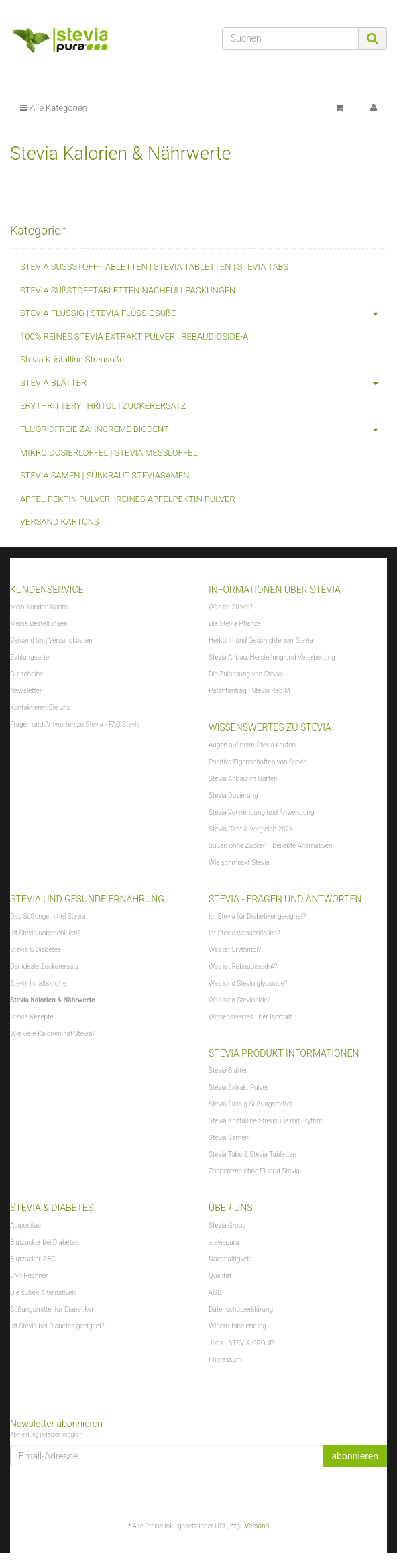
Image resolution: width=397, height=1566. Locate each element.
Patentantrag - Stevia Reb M (249, 690)
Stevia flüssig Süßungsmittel (250, 1104)
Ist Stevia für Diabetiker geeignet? (257, 916)
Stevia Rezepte (32, 1017)
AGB (215, 1292)
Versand (257, 1526)
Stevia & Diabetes (35, 949)
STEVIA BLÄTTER (203, 383)
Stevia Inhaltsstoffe (38, 983)
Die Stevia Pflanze (235, 623)
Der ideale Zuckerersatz (44, 966)
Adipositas (25, 1225)
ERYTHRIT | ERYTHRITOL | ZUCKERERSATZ (103, 406)
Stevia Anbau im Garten (243, 778)
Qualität (220, 1276)
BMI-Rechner (29, 1276)
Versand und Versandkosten (51, 640)
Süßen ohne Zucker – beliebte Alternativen (271, 845)
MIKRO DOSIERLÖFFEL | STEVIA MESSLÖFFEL (109, 453)
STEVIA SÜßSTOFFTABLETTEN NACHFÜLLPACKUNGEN (127, 290)
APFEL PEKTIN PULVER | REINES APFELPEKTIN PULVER (127, 499)
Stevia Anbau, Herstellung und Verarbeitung (272, 657)
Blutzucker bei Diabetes (44, 1242)
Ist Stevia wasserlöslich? (244, 933)
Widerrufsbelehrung (237, 1326)
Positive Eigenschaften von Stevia (258, 762)
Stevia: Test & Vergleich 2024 (251, 829)
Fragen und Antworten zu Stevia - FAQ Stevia (75, 724)
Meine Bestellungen (39, 623)
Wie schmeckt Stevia (239, 862)
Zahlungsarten (31, 657)
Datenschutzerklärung (241, 1309)
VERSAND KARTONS (59, 522)
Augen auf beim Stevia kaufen (252, 745)
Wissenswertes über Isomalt (250, 1017)
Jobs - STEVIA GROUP (241, 1343)
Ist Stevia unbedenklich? (45, 933)
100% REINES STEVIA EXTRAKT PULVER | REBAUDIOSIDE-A (134, 336)
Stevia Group (227, 1225)
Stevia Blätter (228, 1070)
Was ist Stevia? (231, 607)
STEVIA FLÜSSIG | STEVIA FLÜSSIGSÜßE (203, 313)
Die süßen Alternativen (43, 1292)
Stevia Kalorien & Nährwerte (52, 1000)
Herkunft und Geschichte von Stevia (261, 640)
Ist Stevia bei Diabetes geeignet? (57, 1326)
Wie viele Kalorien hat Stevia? (52, 1033)
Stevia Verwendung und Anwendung (261, 812)
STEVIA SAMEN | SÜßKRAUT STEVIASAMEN (104, 475)
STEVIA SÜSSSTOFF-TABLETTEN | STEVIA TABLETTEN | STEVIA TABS (154, 267)
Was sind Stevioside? (239, 1000)
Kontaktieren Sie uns (40, 707)
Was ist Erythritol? (235, 949)
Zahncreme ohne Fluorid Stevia (254, 1171)
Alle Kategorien (53, 108)
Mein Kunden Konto (39, 607)
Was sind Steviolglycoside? (248, 983)
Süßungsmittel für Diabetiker (52, 1309)
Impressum (225, 1359)
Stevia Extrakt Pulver (238, 1087)
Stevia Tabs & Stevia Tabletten (252, 1154)
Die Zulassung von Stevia (245, 674)
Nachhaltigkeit (230, 1259)
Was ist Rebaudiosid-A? (243, 966)
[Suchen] (290, 38)
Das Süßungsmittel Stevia (47, 916)
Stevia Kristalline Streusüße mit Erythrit (266, 1121)
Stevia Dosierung (233, 795)
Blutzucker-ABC (33, 1259)
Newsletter (26, 690)
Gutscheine (26, 674)
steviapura (224, 1242)
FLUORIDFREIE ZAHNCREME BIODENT (203, 429)
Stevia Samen (229, 1137)
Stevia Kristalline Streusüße (72, 359)
